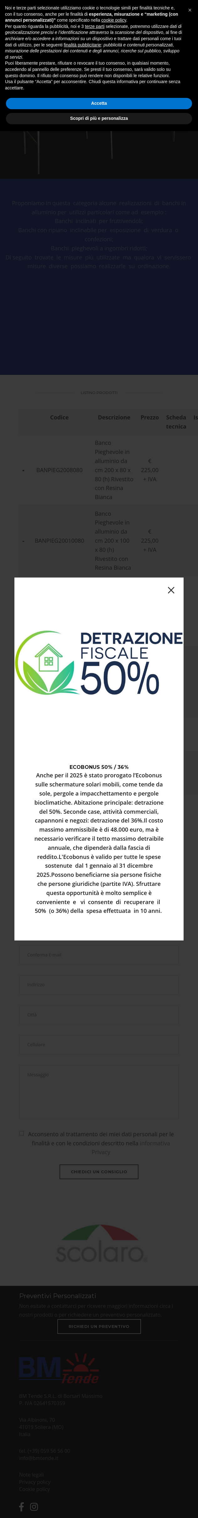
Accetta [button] (99, 103)
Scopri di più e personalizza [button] (99, 118)
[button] (190, 10)
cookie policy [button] (113, 20)
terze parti (94, 26)
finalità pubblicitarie (82, 44)
